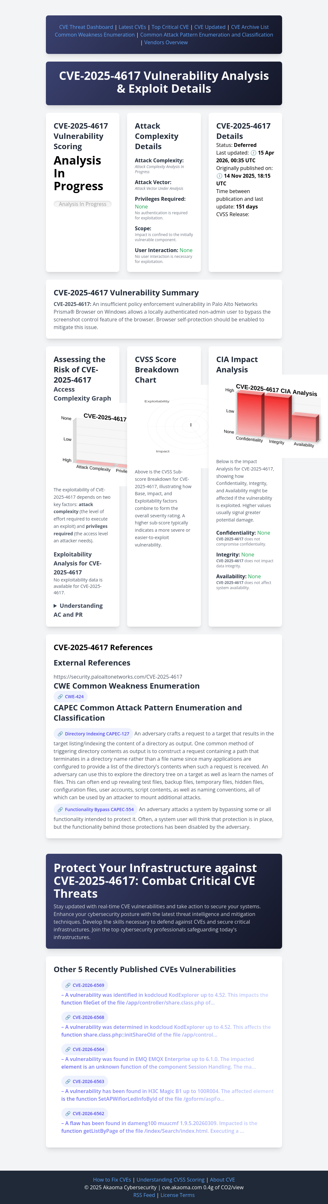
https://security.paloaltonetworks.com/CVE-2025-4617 (118, 676)
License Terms (177, 1195)
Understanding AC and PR (78, 610)
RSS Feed (144, 1195)
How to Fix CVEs (112, 1179)
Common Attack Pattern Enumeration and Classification (206, 34)
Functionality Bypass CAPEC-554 (99, 809)
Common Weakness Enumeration (95, 34)
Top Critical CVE (170, 26)
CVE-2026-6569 (88, 985)
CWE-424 (74, 696)
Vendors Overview (166, 42)
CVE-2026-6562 (88, 1113)
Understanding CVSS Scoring (170, 1179)
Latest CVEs (132, 26)
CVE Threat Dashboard (86, 26)
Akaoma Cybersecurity (130, 1187)
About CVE (222, 1179)
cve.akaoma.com (182, 1187)
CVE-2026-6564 (88, 1049)
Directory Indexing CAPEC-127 (97, 734)
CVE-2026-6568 (88, 1017)
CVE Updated (209, 26)
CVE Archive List (250, 26)
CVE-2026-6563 (88, 1081)
